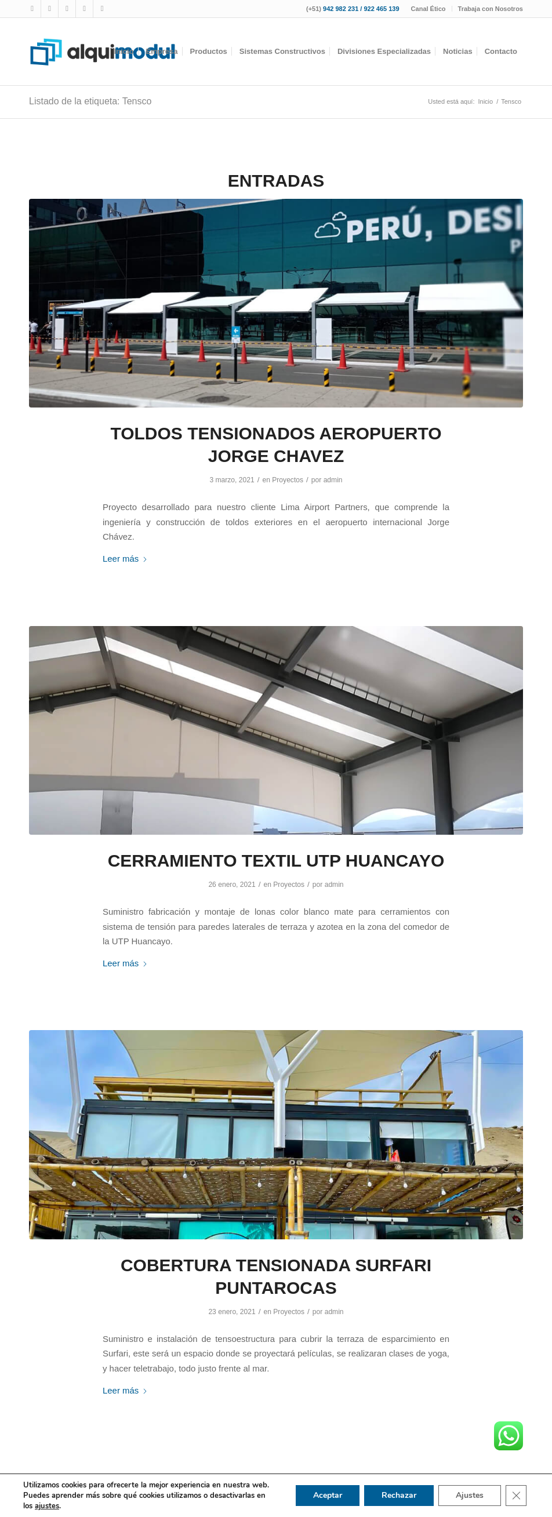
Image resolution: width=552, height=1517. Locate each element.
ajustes (47, 1506)
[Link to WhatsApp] (84, 8)
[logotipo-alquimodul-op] (102, 51)
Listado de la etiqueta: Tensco (90, 101)
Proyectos (287, 480)
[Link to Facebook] (32, 8)
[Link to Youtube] (67, 8)
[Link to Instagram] (49, 8)
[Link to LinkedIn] (102, 8)
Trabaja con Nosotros (490, 8)
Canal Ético (428, 8)
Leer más (125, 558)
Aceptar (327, 1495)
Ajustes (470, 1495)
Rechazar (399, 1495)
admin (333, 480)
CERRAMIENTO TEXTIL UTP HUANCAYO (276, 860)
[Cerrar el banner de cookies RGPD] (516, 1495)
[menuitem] (428, 9)
